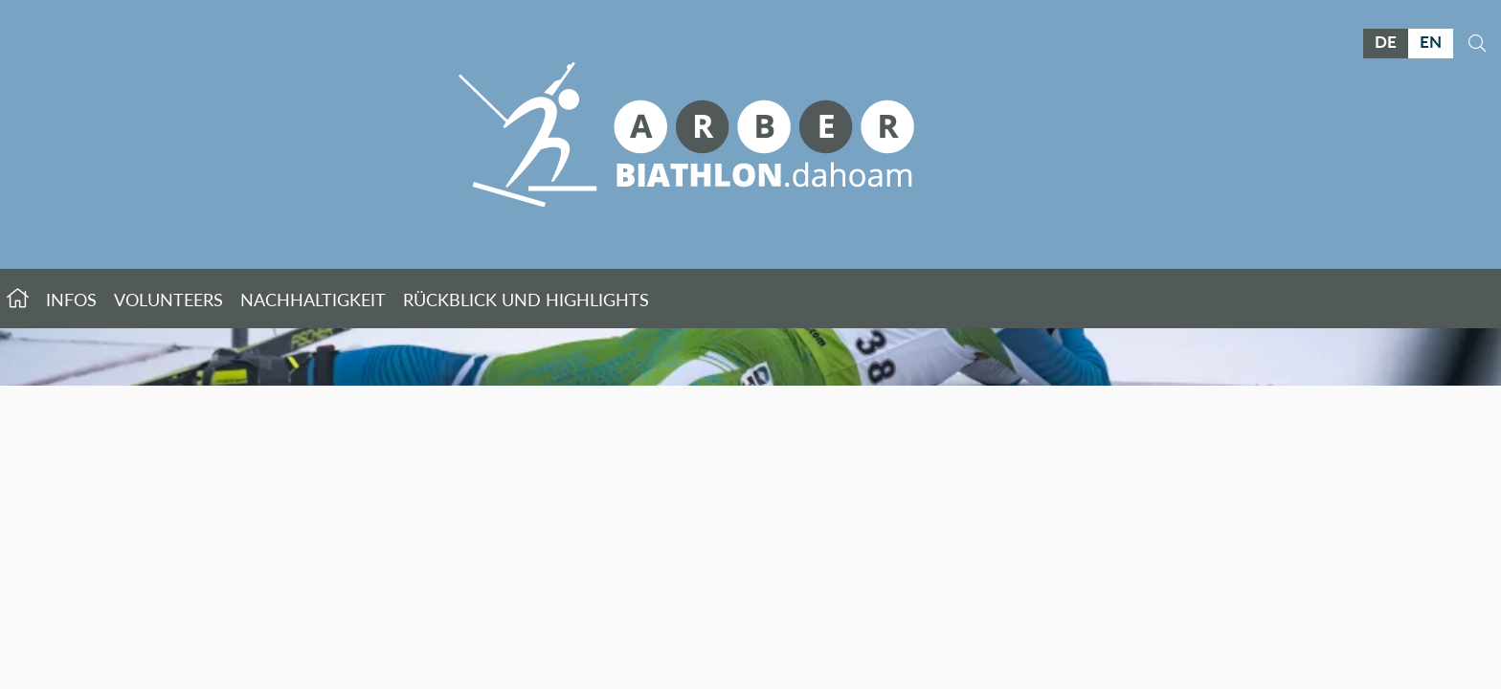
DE (1386, 42)
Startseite (17, 298)
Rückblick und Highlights (526, 299)
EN (1431, 42)
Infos (71, 299)
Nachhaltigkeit (313, 299)
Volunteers (168, 299)
